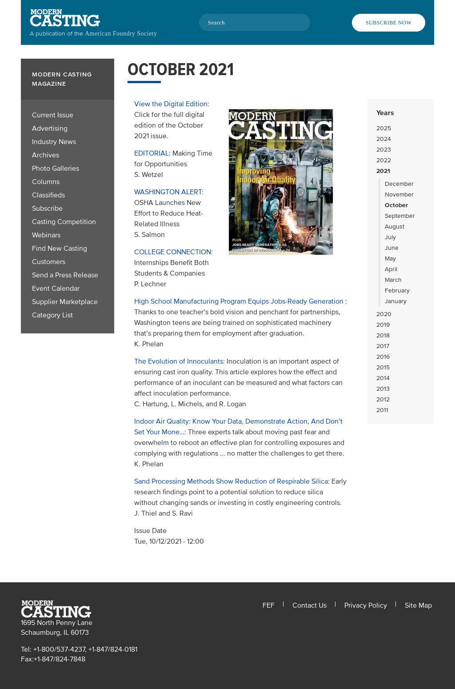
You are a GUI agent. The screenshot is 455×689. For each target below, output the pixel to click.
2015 (383, 367)
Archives (45, 155)
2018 (383, 335)
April (391, 269)
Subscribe (47, 208)
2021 (383, 171)
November (399, 194)
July (390, 237)
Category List (52, 315)
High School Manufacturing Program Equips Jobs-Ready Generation (239, 301)
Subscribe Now (388, 23)
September (400, 216)
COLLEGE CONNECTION (172, 252)
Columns (46, 181)
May (390, 258)
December (399, 184)
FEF (269, 605)
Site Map (418, 605)
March (393, 280)
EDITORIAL (151, 153)
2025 (383, 128)
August (394, 226)
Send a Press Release (65, 275)
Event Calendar (56, 288)
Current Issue (52, 115)
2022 (383, 160)
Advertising (50, 128)
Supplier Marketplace (65, 301)
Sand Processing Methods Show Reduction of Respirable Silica (231, 481)
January (396, 301)
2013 (383, 389)
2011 (382, 410)
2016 (383, 357)
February (397, 290)
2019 (383, 324)
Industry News (54, 141)
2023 (383, 149)
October (396, 205)
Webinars (46, 235)
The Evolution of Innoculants (178, 361)
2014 (383, 378)
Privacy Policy (365, 605)
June (392, 248)
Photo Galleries (55, 168)
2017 (382, 346)
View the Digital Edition (171, 104)
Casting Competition (64, 221)
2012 (383, 399)
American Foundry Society (121, 33)
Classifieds (48, 195)
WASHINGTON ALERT (168, 192)
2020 (383, 314)
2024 (383, 139)
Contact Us (309, 605)
